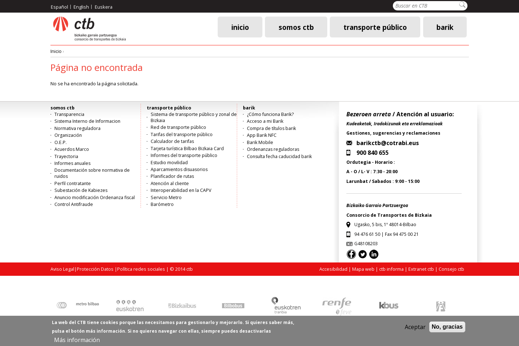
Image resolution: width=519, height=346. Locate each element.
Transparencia (69, 114)
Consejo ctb (451, 269)
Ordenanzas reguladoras (273, 149)
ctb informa (391, 269)
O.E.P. (60, 142)
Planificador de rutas (172, 176)
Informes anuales (72, 163)
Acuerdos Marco (71, 149)
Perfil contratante (72, 183)
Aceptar (415, 329)
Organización (68, 135)
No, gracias (447, 329)
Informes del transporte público (184, 155)
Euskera (103, 7)
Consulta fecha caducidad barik (279, 156)
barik (444, 26)
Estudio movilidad (169, 162)
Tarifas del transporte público (182, 134)
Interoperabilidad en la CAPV (181, 190)
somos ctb (296, 26)
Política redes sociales (141, 269)
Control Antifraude (73, 204)
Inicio (240, 26)
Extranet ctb (421, 269)
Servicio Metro (166, 197)
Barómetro (162, 204)
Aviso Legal (62, 269)
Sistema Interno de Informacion (87, 121)
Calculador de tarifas (172, 141)
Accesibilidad (333, 269)
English (81, 7)
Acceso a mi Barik (265, 121)
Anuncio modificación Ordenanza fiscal (94, 197)
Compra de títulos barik (271, 128)
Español (59, 7)
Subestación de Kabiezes (80, 190)
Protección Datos (95, 269)
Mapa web (363, 269)
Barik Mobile (260, 142)
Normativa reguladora (77, 128)
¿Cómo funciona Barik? (270, 114)
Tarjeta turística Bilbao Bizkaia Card (187, 148)
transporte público (375, 26)
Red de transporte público (178, 127)
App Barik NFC (261, 135)
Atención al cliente (170, 183)
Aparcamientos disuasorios (179, 169)
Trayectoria (66, 156)
